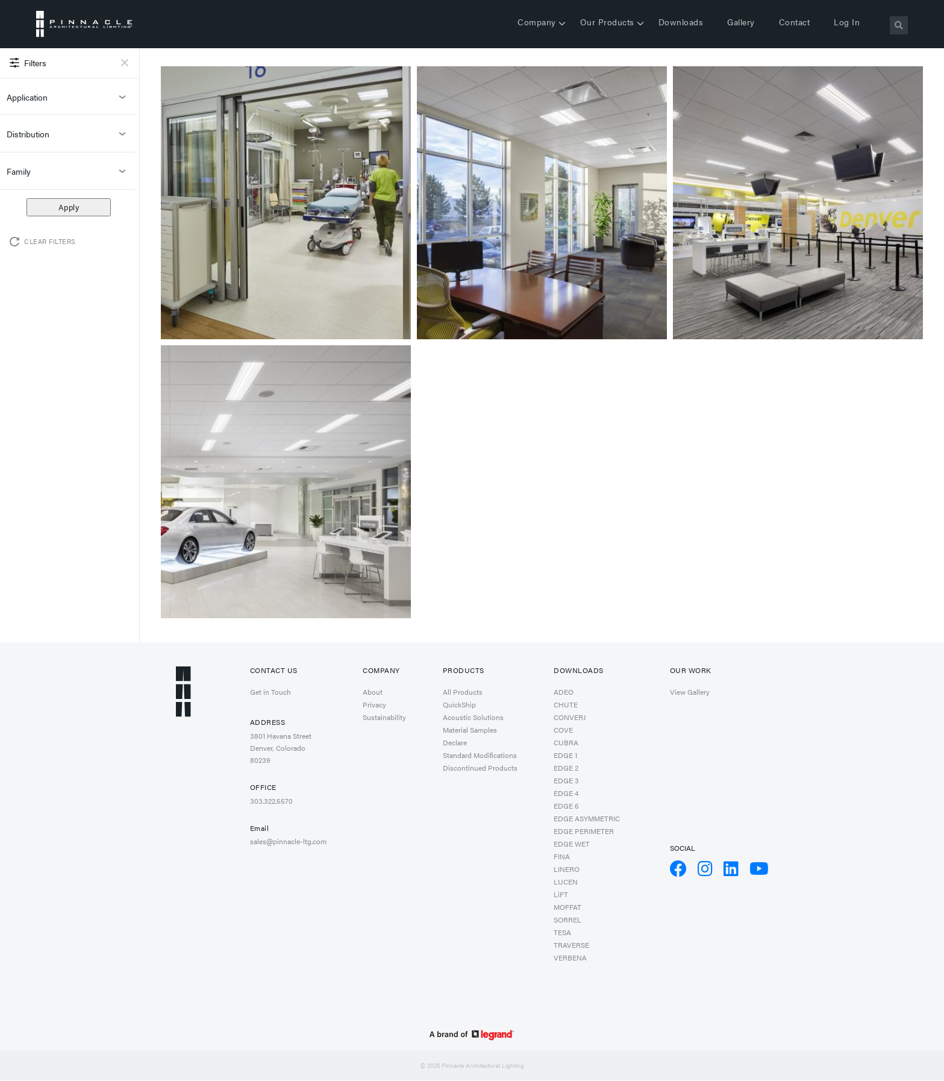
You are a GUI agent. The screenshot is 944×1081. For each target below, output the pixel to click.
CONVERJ (570, 717)
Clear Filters (50, 241)
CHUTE (566, 704)
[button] (286, 201)
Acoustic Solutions (473, 717)
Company (536, 22)
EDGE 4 (566, 793)
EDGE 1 (565, 755)
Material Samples (470, 729)
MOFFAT (567, 906)
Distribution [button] (67, 138)
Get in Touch (270, 691)
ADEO (564, 691)
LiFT (561, 894)
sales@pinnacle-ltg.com (288, 841)
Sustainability (384, 717)
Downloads (681, 22)
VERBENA (570, 957)
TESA (562, 932)
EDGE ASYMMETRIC (587, 818)
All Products (463, 691)
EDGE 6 (566, 805)
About (373, 691)
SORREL (567, 919)
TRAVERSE (571, 944)
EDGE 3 (566, 780)
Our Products (607, 22)
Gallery (741, 22)
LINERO (567, 868)
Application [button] (67, 101)
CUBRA (566, 742)
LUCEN (566, 881)
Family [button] (67, 175)
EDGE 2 (566, 767)
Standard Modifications (480, 755)
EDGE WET (572, 843)
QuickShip (459, 704)
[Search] (899, 25)
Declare (455, 742)
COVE (563, 729)
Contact (794, 22)
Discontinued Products (480, 767)
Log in (847, 22)
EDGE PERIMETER (584, 831)
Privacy (374, 704)
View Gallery (690, 691)
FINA (562, 856)
